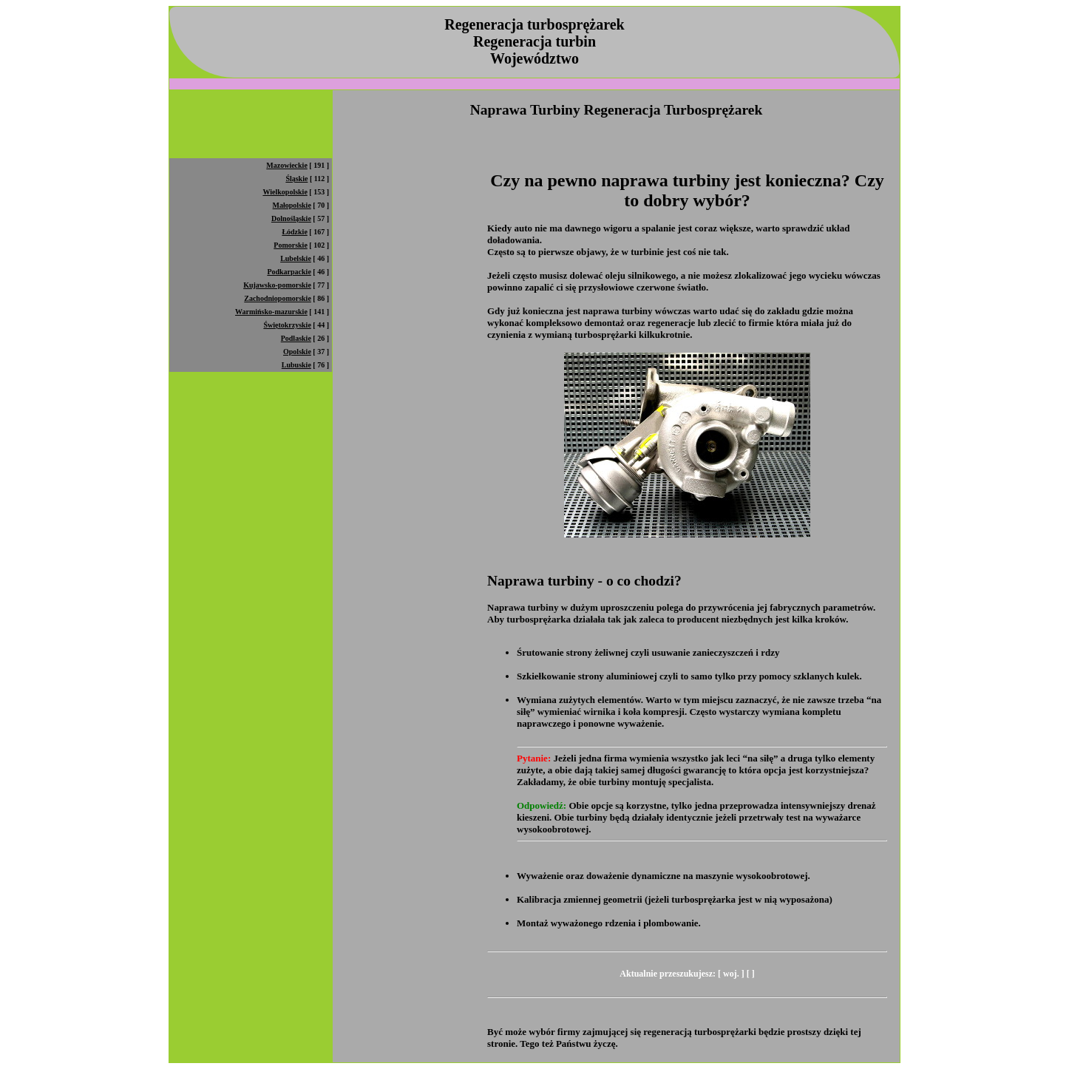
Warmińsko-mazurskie (271, 312)
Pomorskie (291, 245)
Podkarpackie (288, 272)
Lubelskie (295, 258)
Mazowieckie (287, 165)
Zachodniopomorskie (277, 298)
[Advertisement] (438, 83)
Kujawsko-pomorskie (277, 285)
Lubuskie (296, 365)
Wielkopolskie (284, 192)
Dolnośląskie (291, 218)
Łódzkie (294, 232)
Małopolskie (292, 205)
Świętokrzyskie (286, 325)
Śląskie (296, 178)
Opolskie (297, 351)
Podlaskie (296, 338)
